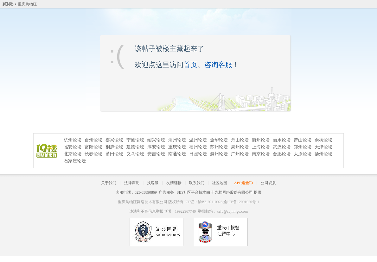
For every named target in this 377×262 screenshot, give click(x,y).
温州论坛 (198, 140)
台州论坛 (93, 140)
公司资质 (268, 183)
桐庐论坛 (114, 147)
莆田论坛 (114, 154)
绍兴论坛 (156, 140)
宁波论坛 (135, 140)
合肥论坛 (282, 154)
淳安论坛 (156, 147)
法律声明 (131, 183)
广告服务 (166, 192)
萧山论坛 (302, 140)
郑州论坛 (302, 147)
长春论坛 (93, 154)
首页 (190, 65)
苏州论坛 (219, 147)
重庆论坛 (177, 147)
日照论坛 (198, 154)
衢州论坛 (261, 140)
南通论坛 (177, 154)
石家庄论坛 (75, 161)
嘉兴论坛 (114, 140)
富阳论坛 (93, 147)
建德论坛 (135, 147)
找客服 (152, 183)
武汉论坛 (282, 147)
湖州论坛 (177, 140)
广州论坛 (240, 154)
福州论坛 (198, 147)
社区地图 (219, 183)
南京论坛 (261, 154)
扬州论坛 (323, 154)
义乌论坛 (135, 154)
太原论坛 (302, 154)
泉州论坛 (240, 147)
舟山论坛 (240, 140)
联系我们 (196, 183)
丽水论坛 (282, 140)
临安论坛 (72, 147)
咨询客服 (218, 65)
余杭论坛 (323, 140)
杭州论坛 (72, 140)
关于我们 (108, 183)
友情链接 (174, 183)
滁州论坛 (219, 154)
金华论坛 (219, 140)
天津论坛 (323, 147)
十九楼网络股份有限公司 (232, 192)
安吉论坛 (156, 154)
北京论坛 (72, 154)
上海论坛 (261, 147)
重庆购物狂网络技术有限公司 (142, 202)
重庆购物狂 (27, 4)
